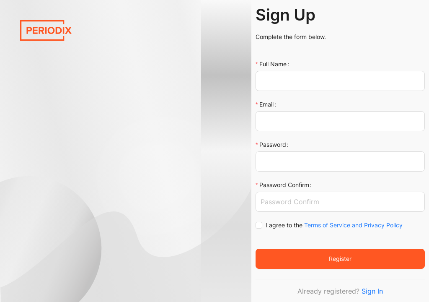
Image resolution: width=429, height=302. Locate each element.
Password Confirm (284, 184)
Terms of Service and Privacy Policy (353, 225)
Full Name (273, 64)
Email (266, 104)
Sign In (372, 291)
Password (272, 144)
